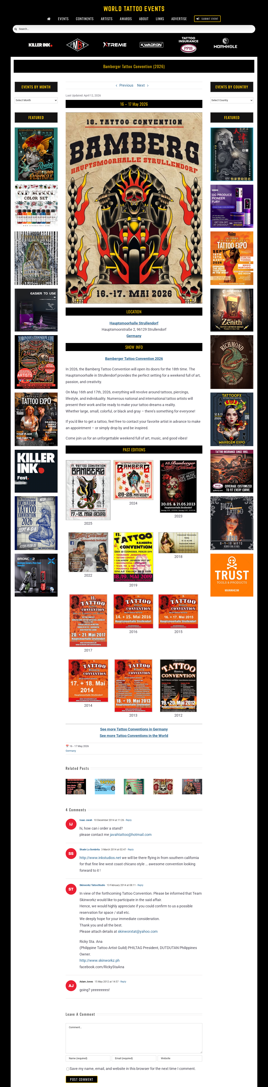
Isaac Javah (86, 820)
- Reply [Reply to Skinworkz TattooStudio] (139, 885)
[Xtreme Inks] (114, 39)
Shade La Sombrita (90, 849)
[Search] (16, 29)
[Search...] (134, 29)
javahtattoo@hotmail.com (131, 834)
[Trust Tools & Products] (231, 557)
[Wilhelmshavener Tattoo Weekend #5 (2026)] (105, 781)
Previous (126, 85)
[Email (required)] (134, 1058)
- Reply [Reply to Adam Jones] (122, 981)
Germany (71, 750)
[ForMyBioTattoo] (77, 39)
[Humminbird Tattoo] (36, 292)
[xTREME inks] (36, 188)
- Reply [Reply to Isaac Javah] (128, 820)
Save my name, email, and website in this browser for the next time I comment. (133, 1068)
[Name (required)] (88, 1058)
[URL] (180, 1058)
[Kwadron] (152, 39)
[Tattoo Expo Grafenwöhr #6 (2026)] (76, 781)
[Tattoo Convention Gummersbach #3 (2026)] (134, 781)
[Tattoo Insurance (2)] (231, 453)
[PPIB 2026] (188, 39)
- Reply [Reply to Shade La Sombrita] (130, 849)
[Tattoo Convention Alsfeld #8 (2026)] (192, 781)
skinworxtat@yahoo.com (138, 931)
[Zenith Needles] (231, 292)
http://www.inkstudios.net (100, 858)
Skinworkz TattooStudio (92, 885)
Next (141, 85)
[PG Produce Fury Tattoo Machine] (231, 188)
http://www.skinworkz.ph (100, 960)
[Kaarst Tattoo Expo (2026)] (163, 781)
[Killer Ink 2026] (41, 39)
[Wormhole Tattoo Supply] (225, 39)
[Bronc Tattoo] (36, 557)
